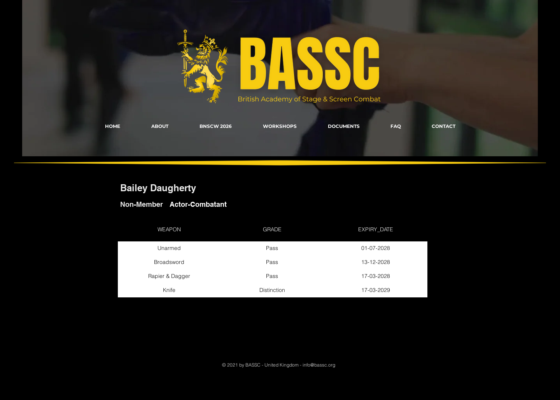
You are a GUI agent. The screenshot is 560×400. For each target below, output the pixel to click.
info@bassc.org (319, 365)
